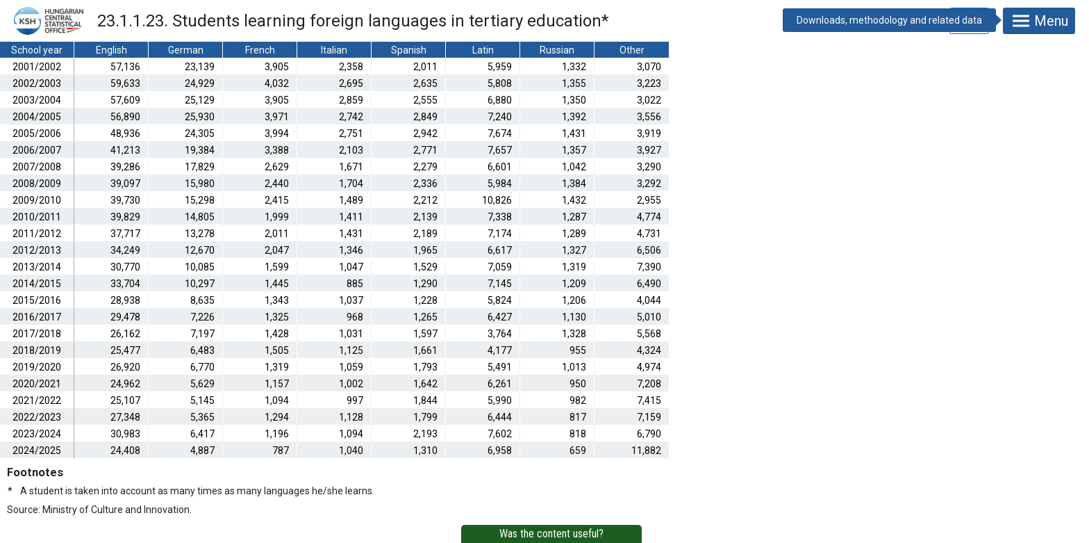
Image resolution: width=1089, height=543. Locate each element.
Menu (1039, 21)
